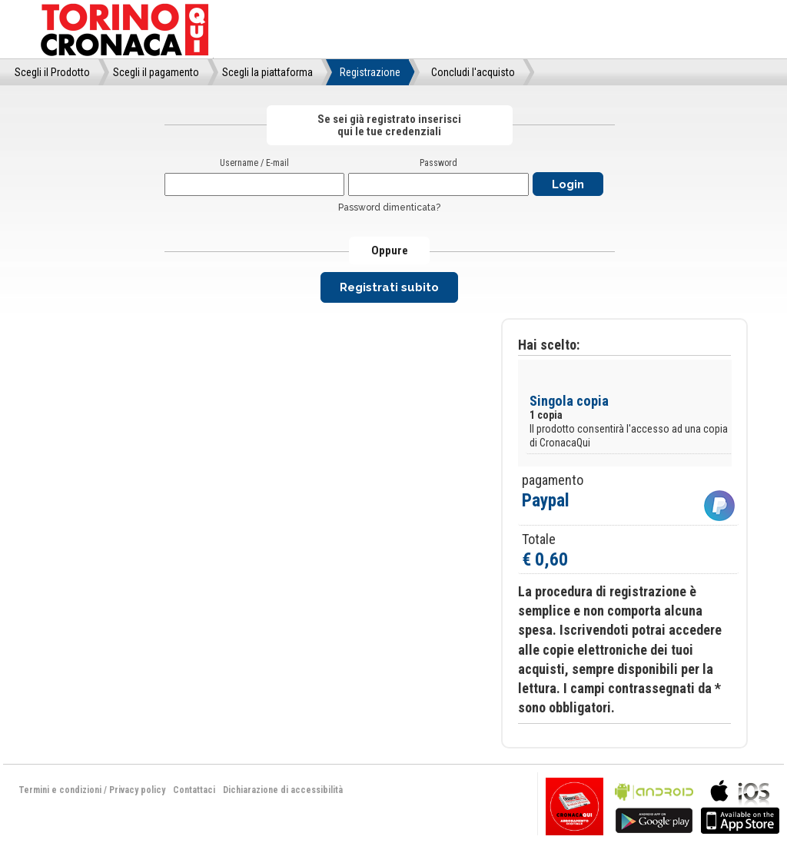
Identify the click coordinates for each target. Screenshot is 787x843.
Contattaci (194, 790)
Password (438, 163)
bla (654, 805)
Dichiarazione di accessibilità (283, 790)
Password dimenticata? (389, 207)
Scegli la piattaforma (267, 72)
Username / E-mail (254, 163)
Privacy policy (137, 790)
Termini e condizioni (59, 790)
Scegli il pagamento (156, 72)
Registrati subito (389, 287)
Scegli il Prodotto (52, 72)
